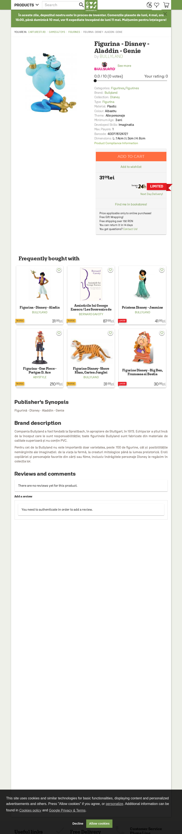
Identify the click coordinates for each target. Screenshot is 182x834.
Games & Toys (57, 32)
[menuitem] (148, 5)
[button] (63, 5)
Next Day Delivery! (151, 194)
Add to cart (131, 156)
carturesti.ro (37, 32)
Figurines (74, 32)
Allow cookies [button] (99, 823)
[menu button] (26, 5)
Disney (114, 97)
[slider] (131, 81)
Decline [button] (77, 823)
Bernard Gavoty (91, 314)
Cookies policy (30, 810)
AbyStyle (40, 377)
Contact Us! (130, 229)
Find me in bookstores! (131, 204)
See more (112, 66)
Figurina (108, 102)
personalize (114, 804)
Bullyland (111, 56)
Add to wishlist (131, 167)
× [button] (165, 14)
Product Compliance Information (116, 143)
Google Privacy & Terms (67, 810)
